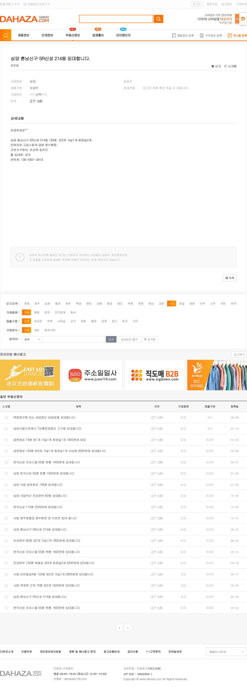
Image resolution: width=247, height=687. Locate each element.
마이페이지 (123, 35)
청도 (120, 303)
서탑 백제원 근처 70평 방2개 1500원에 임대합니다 (46, 585)
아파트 (38, 321)
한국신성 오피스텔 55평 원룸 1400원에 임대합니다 (46, 462)
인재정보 (47, 35)
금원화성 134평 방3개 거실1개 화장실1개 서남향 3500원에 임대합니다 (59, 451)
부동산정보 (72, 35)
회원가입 (212, 4)
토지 (125, 321)
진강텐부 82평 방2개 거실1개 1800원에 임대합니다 (46, 540)
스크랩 (230, 66)
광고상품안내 (112, 651)
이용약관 (26, 651)
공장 (104, 321)
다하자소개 (6, 651)
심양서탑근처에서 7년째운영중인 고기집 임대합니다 (47, 428)
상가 (73, 321)
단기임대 (60, 312)
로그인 (197, 4)
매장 (83, 321)
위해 (130, 303)
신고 (216, 66)
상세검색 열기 (129, 339)
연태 (140, 303)
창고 (114, 321)
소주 (213, 303)
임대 (47, 312)
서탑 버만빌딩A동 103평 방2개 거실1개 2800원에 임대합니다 (53, 574)
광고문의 (226, 4)
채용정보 (23, 35)
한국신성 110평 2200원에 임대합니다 (37, 507)
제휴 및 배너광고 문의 (82, 651)
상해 (99, 303)
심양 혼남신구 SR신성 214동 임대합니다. (40, 529)
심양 (171, 303)
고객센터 (241, 4)
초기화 (151, 339)
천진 (89, 303)
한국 (233, 303)
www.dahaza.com (150, 679)
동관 (58, 303)
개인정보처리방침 (50, 651)
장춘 (192, 303)
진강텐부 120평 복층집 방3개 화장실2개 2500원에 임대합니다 (53, 563)
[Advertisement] (72, 201)
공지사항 (132, 651)
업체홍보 (98, 35)
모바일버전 (175, 651)
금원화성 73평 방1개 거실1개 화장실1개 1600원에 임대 (49, 440)
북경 (78, 303)
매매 (36, 312)
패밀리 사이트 (217, 652)
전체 (26, 303)
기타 (135, 321)
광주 (37, 303)
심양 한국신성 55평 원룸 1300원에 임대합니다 (43, 473)
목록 (229, 278)
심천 (47, 303)
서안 (223, 303)
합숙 (73, 312)
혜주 (68, 303)
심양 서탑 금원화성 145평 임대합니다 (38, 484)
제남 (151, 303)
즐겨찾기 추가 (10, 4)
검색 (158, 19)
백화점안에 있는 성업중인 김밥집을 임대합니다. (44, 417)
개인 (36, 330)
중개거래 (49, 330)
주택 (49, 321)
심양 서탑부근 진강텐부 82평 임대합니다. (40, 496)
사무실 (61, 321)
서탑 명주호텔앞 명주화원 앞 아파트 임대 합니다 (45, 518)
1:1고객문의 (153, 651)
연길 (181, 303)
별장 (94, 321)
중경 (109, 303)
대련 (161, 303)
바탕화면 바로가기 (37, 4)
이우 (202, 303)
